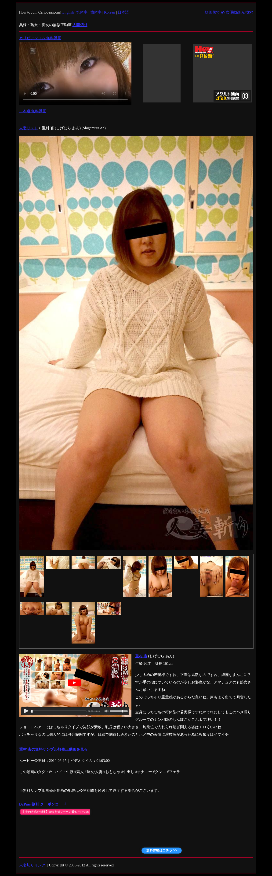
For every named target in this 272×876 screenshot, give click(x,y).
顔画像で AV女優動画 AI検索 (229, 12)
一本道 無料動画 (32, 111)
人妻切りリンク (32, 865)
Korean (109, 12)
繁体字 (81, 12)
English (68, 12)
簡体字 (96, 12)
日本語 (123, 12)
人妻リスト (28, 128)
